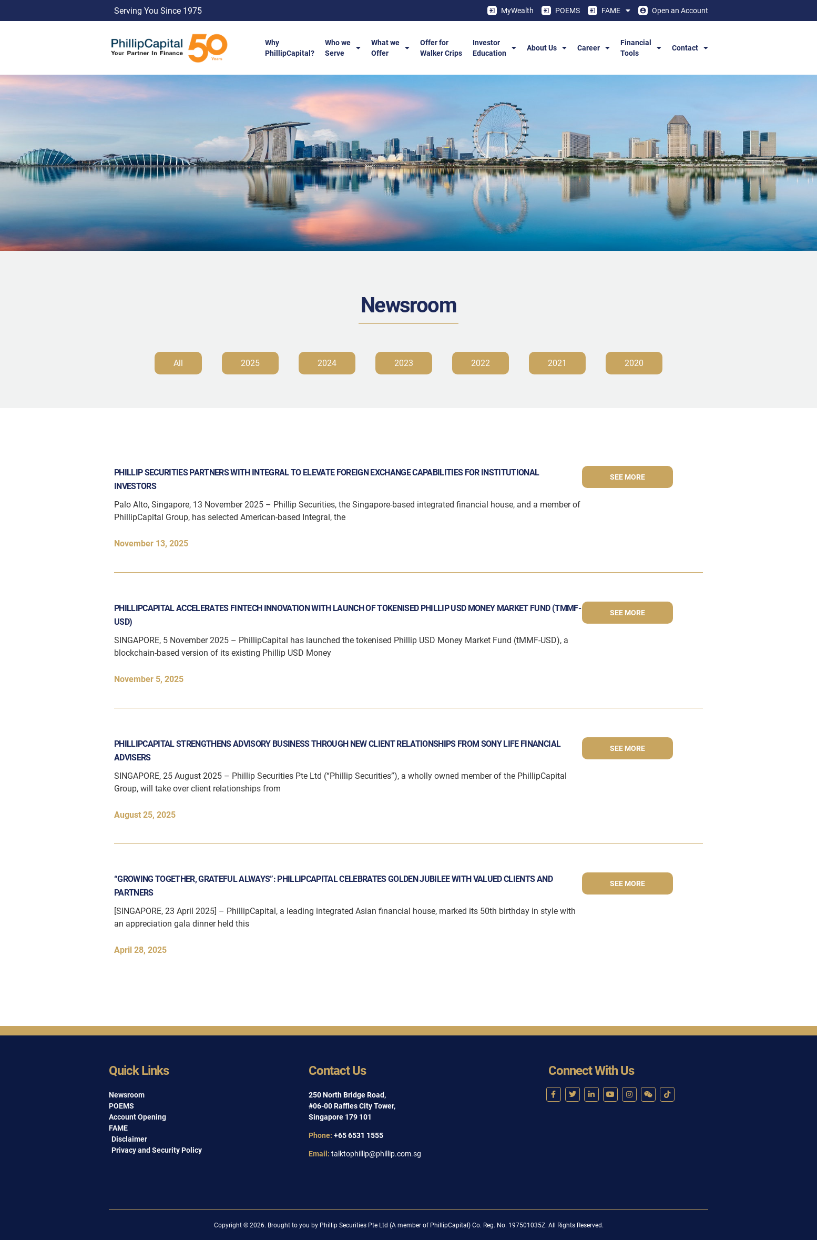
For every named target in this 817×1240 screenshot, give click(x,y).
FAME (609, 10)
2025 (250, 363)
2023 (403, 363)
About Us (547, 48)
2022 (480, 363)
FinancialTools (640, 47)
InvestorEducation (494, 47)
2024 (327, 363)
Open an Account (673, 10)
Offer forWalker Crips (441, 47)
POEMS (561, 10)
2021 (557, 363)
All (178, 363)
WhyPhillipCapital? (289, 47)
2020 (634, 363)
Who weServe (343, 47)
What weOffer (390, 47)
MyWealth (510, 10)
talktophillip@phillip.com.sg (376, 1154)
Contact (690, 48)
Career (593, 48)
